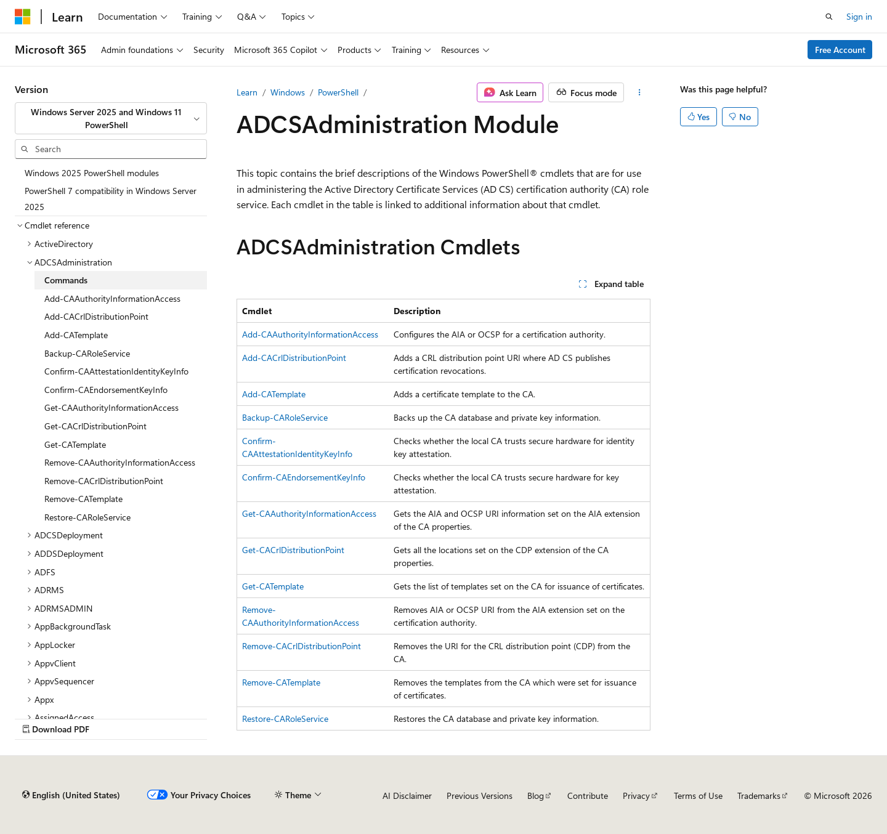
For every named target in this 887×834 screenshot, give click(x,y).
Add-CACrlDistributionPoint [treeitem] (96, 316)
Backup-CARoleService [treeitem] (87, 353)
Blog (535, 795)
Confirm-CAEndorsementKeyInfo (303, 477)
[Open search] (829, 17)
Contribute (587, 795)
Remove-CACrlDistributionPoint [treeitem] (103, 481)
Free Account (840, 49)
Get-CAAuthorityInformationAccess (309, 513)
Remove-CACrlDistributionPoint (301, 646)
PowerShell (338, 92)
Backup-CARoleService (285, 417)
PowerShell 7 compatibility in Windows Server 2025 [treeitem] (110, 199)
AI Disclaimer (407, 795)
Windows (287, 92)
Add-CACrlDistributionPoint (294, 357)
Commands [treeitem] (65, 280)
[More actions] (639, 92)
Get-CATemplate (273, 586)
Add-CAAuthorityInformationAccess (310, 334)
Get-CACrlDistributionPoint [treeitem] (95, 426)
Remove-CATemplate (281, 682)
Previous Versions (479, 795)
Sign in (859, 16)
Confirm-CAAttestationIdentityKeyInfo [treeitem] (116, 371)
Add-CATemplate (274, 394)
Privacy (636, 795)
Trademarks (758, 795)
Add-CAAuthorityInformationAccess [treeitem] (112, 298)
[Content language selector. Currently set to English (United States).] (71, 795)
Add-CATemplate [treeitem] (76, 335)
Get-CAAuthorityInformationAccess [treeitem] (111, 407)
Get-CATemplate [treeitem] (75, 444)
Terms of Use (698, 795)
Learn (247, 92)
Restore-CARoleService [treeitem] (87, 517)
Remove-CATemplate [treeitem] (83, 498)
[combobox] (111, 118)
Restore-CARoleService (285, 718)
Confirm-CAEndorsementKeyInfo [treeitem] (106, 389)
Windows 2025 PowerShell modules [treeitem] (92, 173)
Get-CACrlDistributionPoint (293, 550)
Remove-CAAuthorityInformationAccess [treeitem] (119, 462)
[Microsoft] (23, 17)
